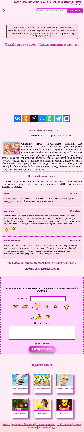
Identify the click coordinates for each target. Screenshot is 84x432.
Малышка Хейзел (45, 424)
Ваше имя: (23, 298)
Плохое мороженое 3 (42, 389)
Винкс (6, 424)
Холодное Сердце (47, 427)
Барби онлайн (64, 424)
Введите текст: (42, 323)
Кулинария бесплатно (23, 424)
